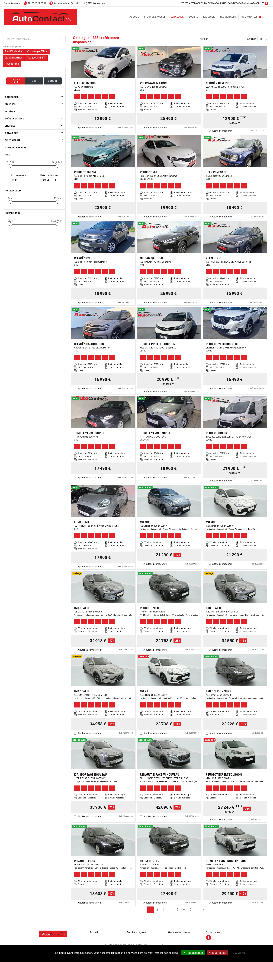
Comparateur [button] (251, 17)
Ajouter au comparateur (89, 127)
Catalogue (177, 17)
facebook (209, 17)
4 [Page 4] (170, 909)
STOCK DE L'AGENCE (154, 17)
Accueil (134, 17)
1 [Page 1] (150, 909)
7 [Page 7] (190, 909)
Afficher (251, 38)
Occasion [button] (52, 81)
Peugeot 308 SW (36, 57)
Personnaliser (238, 953)
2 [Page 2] (157, 909)
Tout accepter (193, 952)
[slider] (10, 166)
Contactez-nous (12, 3)
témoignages (228, 17)
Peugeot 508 (12, 63)
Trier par (203, 38)
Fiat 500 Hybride (14, 51)
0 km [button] (34, 81)
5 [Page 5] (177, 909)
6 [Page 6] (184, 909)
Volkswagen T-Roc (37, 51)
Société (193, 17)
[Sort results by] (226, 39)
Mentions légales (136, 932)
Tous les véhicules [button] (15, 81)
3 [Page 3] (164, 909)
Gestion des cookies (179, 932)
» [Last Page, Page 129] (203, 909)
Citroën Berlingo (14, 57)
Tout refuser (217, 952)
